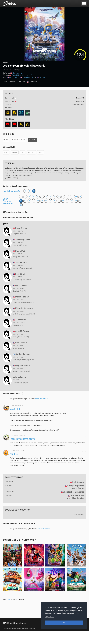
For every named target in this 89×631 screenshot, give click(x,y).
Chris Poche (31, 75)
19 (33, 201)
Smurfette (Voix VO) (19, 291)
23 (50, 201)
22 (46, 201)
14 (76, 197)
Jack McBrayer (22, 331)
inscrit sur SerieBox (41, 399)
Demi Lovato (21, 285)
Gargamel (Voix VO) (19, 234)
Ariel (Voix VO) (18, 325)
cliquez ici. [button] (49, 617)
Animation (13, 82)
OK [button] (64, 623)
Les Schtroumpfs (11, 191)
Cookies (25, 628)
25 (59, 201)
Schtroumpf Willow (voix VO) (22, 268)
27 (67, 201)
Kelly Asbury (17, 73)
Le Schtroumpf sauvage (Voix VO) (24, 314)
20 (38, 201)
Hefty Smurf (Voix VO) (20, 245)
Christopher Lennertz (73, 492)
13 (71, 197)
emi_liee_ (14, 454)
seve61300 (15, 409)
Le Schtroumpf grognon (20, 382)
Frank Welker (21, 342)
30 (80, 201)
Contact (32, 628)
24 (55, 201)
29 (76, 201)
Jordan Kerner (77, 495)
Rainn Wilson (14, 77)
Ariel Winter (20, 320)
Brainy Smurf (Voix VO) (20, 257)
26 (63, 201)
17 (25, 201)
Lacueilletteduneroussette (22, 439)
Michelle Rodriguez (24, 308)
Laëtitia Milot (21, 274)
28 (71, 201)
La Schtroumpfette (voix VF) (22, 279)
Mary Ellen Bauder (75, 498)
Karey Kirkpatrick (18, 75)
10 (59, 197)
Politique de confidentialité (12, 628)
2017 (5, 63)
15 (80, 197)
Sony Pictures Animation (8, 201)
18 (29, 201)
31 (21, 205)
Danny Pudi (43, 77)
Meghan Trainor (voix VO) (21, 371)
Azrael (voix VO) (18, 348)
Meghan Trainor (22, 365)
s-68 (9, 599)
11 (63, 197)
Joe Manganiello (28, 77)
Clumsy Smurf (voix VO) (21, 337)
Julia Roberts (21, 262)
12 (67, 197)
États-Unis (32, 82)
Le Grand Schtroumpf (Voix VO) (23, 302)
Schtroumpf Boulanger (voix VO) (23, 360)
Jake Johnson (19, 377)
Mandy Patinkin (22, 297)
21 (42, 201)
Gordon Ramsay (22, 354)
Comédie (21, 82)
